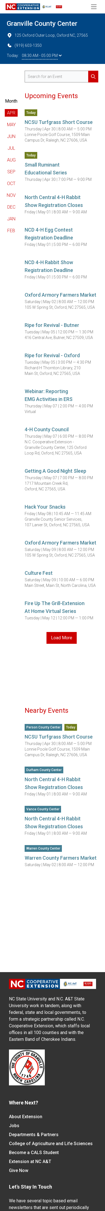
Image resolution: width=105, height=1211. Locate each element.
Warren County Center (43, 848)
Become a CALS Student (34, 1152)
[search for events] (61, 76)
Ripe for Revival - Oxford (52, 355)
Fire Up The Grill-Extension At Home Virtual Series (55, 607)
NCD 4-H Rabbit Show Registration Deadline (49, 266)
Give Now (18, 1170)
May (11, 124)
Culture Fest (39, 573)
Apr (11, 113)
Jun (11, 136)
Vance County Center (42, 809)
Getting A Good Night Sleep (55, 471)
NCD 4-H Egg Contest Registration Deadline (49, 234)
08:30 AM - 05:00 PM (42, 55)
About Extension (25, 1116)
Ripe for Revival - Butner (52, 325)
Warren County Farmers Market (61, 858)
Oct (11, 183)
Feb (11, 230)
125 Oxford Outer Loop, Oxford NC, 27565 (47, 35)
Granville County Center (42, 23)
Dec (11, 207)
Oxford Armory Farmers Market (60, 295)
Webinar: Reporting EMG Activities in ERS (49, 395)
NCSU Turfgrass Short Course (59, 122)
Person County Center (43, 727)
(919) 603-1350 (24, 45)
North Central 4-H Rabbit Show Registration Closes (54, 201)
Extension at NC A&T (30, 1161)
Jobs (14, 1125)
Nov (11, 195)
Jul (11, 148)
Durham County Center (44, 770)
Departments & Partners (34, 1134)
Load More (61, 637)
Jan (11, 219)
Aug (11, 160)
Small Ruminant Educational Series (46, 169)
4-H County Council (47, 429)
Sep (11, 171)
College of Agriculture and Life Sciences (51, 1143)
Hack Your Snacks (45, 507)
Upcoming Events (51, 96)
